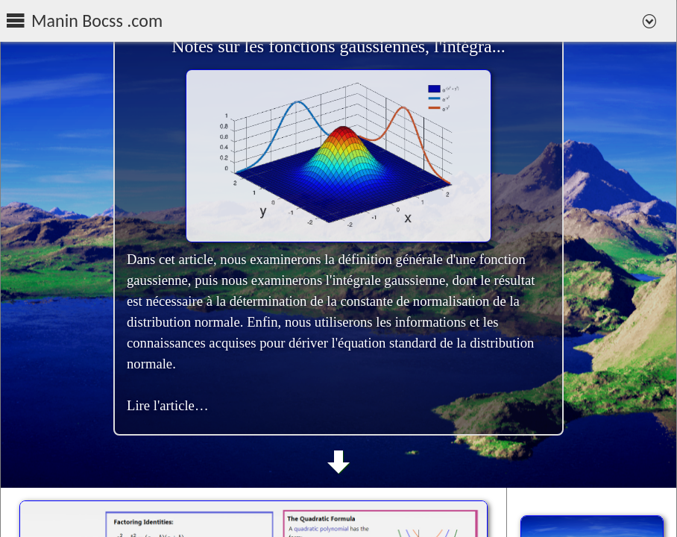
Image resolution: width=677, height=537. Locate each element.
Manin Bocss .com (97, 20)
